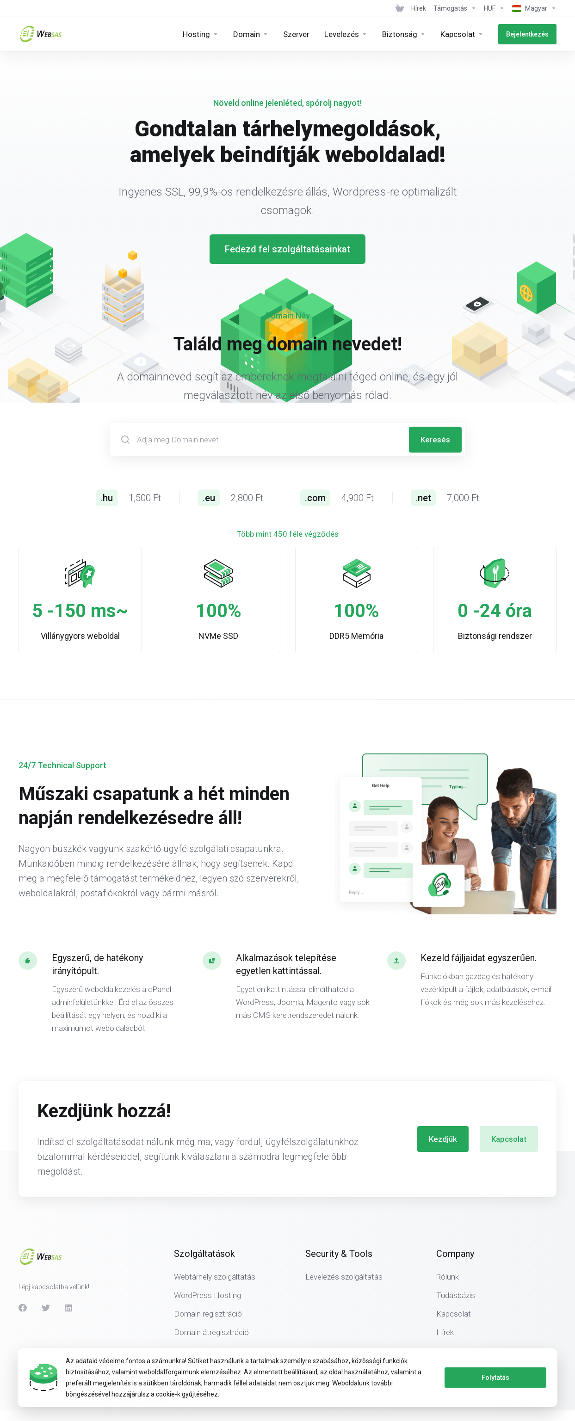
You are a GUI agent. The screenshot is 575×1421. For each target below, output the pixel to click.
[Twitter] (45, 1308)
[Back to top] (552, 1390)
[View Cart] (400, 8)
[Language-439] (532, 8)
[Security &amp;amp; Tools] (404, 34)
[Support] (455, 8)
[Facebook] (22, 1308)
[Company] (462, 34)
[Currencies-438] (494, 8)
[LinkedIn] (68, 1308)
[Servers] (296, 34)
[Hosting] (200, 34)
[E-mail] (346, 34)
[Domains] (251, 34)
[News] (419, 8)
